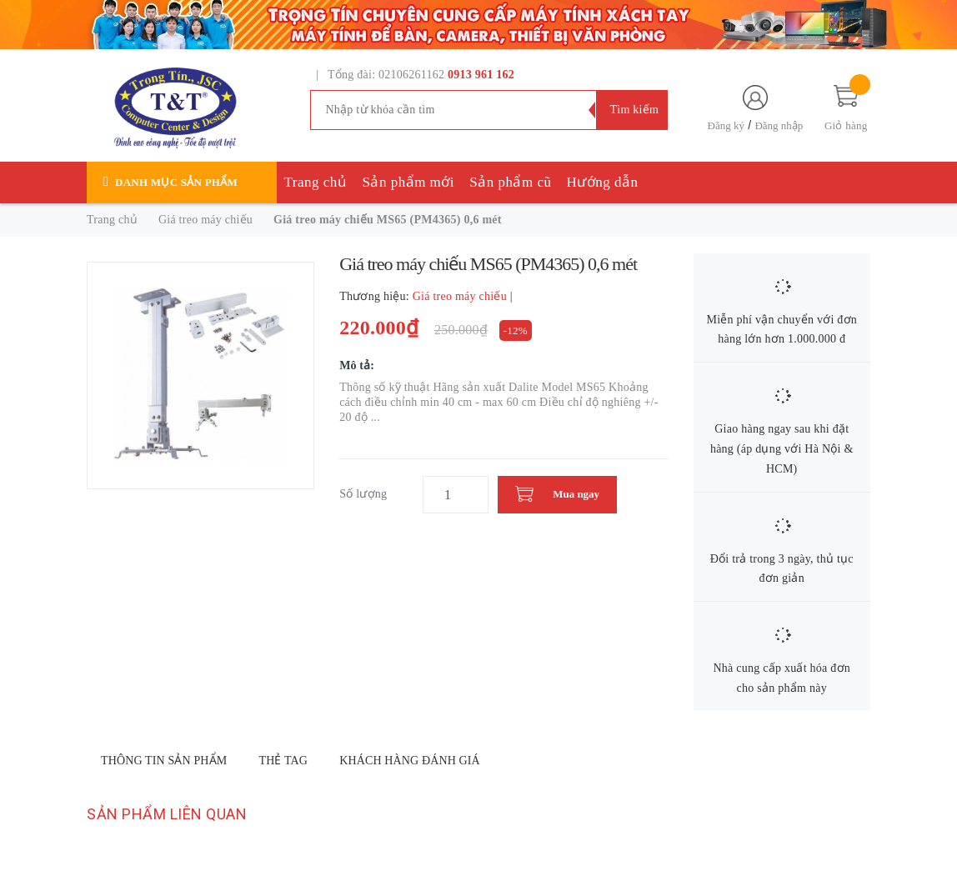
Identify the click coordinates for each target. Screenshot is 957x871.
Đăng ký (726, 125)
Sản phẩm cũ (510, 182)
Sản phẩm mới (408, 182)
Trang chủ (316, 182)
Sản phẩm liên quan (167, 814)
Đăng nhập (778, 125)
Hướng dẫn (603, 182)
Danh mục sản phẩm (176, 182)
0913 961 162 (481, 74)
